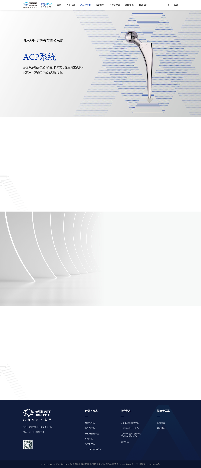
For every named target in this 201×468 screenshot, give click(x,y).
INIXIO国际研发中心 (130, 423)
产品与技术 (85, 5)
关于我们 (70, 5)
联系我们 (143, 5)
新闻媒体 (129, 5)
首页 (59, 5)
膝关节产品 (90, 428)
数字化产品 (90, 444)
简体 (176, 5)
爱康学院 (125, 442)
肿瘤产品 (89, 439)
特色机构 (100, 5)
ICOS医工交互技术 (93, 449)
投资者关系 (115, 5)
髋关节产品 (90, 423)
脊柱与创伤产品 (92, 434)
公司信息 (161, 423)
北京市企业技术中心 (130, 428)
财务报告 (161, 428)
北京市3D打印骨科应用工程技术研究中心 (131, 435)
